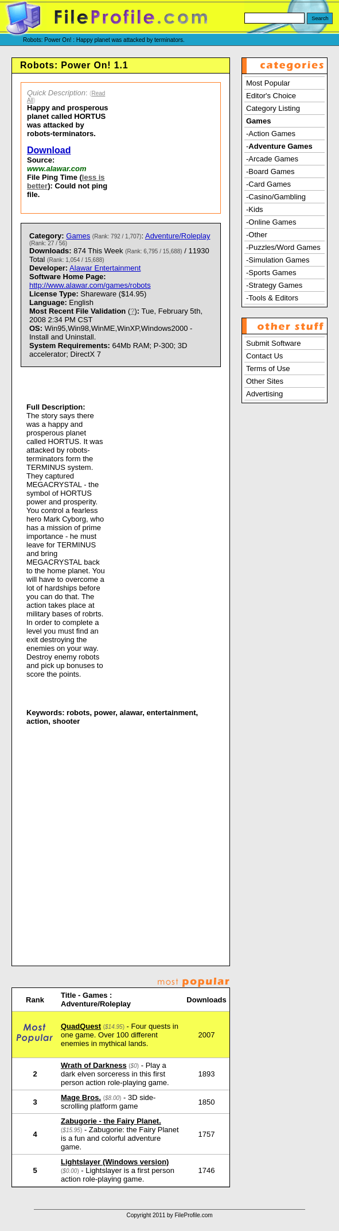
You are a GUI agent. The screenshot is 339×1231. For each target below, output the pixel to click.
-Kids (254, 209)
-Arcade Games (272, 159)
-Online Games (271, 222)
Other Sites (264, 381)
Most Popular (268, 83)
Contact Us (264, 356)
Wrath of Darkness (94, 1065)
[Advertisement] (168, 148)
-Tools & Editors (272, 298)
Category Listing (273, 108)
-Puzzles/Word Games (283, 247)
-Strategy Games (274, 285)
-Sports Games (271, 272)
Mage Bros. (81, 1097)
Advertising (264, 393)
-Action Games (270, 133)
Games (78, 235)
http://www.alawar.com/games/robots (90, 285)
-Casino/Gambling (276, 196)
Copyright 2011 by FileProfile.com (169, 1215)
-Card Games (268, 184)
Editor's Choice (271, 95)
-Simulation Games (278, 260)
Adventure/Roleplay (177, 235)
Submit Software (273, 343)
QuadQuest (81, 1026)
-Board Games (270, 171)
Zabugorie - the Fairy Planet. (111, 1121)
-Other (256, 234)
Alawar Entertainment (105, 268)
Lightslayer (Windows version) (115, 1161)
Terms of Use (268, 368)
